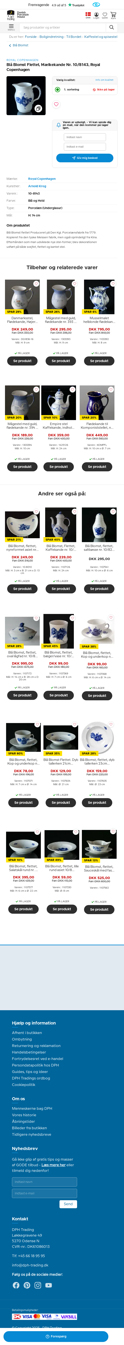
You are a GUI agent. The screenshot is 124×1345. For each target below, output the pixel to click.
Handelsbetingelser (29, 1052)
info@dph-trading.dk (30, 1265)
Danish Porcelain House (21, 15)
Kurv (113, 15)
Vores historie (24, 1115)
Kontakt (20, 1219)
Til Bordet (73, 37)
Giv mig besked (85, 158)
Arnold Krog (37, 186)
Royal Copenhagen (42, 178)
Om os (18, 1099)
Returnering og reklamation (36, 1046)
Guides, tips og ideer (30, 1072)
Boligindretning (51, 37)
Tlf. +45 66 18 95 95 (28, 1256)
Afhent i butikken (27, 1033)
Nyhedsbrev (25, 1149)
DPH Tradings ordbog (31, 1078)
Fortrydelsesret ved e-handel (37, 1059)
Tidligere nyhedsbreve (31, 1134)
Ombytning (22, 1039)
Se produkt (22, 361)
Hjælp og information (34, 1023)
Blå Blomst (20, 45)
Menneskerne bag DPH (32, 1108)
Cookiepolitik (23, 1085)
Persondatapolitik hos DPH (35, 1065)
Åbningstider (23, 1121)
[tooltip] (22, 320)
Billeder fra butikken (29, 1128)
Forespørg (56, 1337)
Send (68, 1204)
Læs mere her (53, 1165)
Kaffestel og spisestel (100, 37)
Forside (31, 37)
